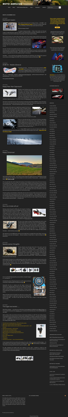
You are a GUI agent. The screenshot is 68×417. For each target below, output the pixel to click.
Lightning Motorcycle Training (55, 366)
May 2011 (51, 315)
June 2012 (51, 290)
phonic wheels (42, 222)
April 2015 (51, 230)
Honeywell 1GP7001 (34, 253)
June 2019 (51, 146)
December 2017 (53, 165)
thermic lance (12, 286)
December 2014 (53, 239)
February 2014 (52, 258)
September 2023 (53, 110)
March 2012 (52, 294)
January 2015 (52, 237)
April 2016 (51, 207)
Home (9, 7)
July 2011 (51, 311)
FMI (50, 356)
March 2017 (52, 184)
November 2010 (53, 326)
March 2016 (52, 209)
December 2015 (53, 216)
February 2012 (52, 296)
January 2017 (52, 188)
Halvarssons (28, 99)
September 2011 (53, 307)
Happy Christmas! (9, 152)
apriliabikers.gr (6, 75)
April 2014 (51, 254)
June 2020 (52, 131)
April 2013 (51, 275)
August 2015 (52, 222)
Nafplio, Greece (28, 70)
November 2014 (53, 241)
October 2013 (52, 267)
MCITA (51, 358)
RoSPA (51, 345)
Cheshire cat (18, 310)
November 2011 (53, 303)
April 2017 (51, 182)
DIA (50, 339)
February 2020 (52, 139)
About (14, 7)
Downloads (38, 7)
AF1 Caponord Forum (34, 395)
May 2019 (51, 148)
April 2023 (51, 112)
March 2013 (52, 277)
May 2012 (51, 292)
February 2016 (52, 211)
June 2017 (51, 177)
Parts (32, 7)
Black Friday (41, 309)
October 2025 (52, 105)
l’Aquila (10, 317)
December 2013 (53, 262)
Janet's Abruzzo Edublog (54, 374)
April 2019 (51, 150)
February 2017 (52, 186)
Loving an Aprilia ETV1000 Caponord (56, 377)
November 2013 (53, 264)
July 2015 (51, 224)
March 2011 (52, 320)
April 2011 (51, 317)
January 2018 (52, 163)
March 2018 (52, 158)
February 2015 (52, 235)
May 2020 (51, 133)
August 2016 (52, 199)
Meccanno (27, 262)
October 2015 (52, 218)
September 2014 (53, 245)
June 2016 (51, 203)
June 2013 (51, 271)
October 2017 (52, 169)
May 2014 (51, 252)
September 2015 (53, 220)
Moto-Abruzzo (12, 4)
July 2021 (51, 118)
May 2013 (51, 273)
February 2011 (52, 322)
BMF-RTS (51, 337)
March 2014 (52, 256)
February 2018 (52, 160)
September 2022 (53, 114)
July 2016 (51, 201)
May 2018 (51, 156)
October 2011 (52, 305)
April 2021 (51, 120)
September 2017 (53, 171)
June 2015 (51, 226)
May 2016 (51, 205)
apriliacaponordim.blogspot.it (25, 74)
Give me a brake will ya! (10, 206)
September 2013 (53, 269)
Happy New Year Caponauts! (12, 86)
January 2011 (52, 324)
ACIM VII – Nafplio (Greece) (12, 65)
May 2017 (51, 180)
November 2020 (53, 127)
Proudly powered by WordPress (8, 412)
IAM (50, 342)
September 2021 (53, 116)
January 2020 (52, 141)
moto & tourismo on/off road (55, 381)
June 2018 (51, 154)
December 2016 (53, 190)
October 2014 (52, 243)
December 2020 (53, 124)
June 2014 (51, 250)
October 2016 (52, 194)
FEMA (51, 352)
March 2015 (52, 233)
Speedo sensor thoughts (11, 244)
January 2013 (52, 281)
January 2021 (52, 122)
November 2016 (53, 192)
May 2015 (51, 228)
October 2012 (52, 286)
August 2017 (52, 173)
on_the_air (51, 384)
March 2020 (52, 137)
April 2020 (51, 135)
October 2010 (52, 328)
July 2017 (51, 175)
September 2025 (53, 107)
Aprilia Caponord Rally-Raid (23, 7)
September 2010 (53, 330)
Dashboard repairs (9, 20)
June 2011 (51, 313)
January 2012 (52, 298)
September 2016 (53, 197)
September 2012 (53, 288)
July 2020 (51, 129)
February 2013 (52, 279)
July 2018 (51, 152)
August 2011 (52, 309)
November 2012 (53, 284)
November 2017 (53, 167)
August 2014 (52, 247)
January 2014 (52, 260)
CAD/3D (44, 7)
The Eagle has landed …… (11, 306)
